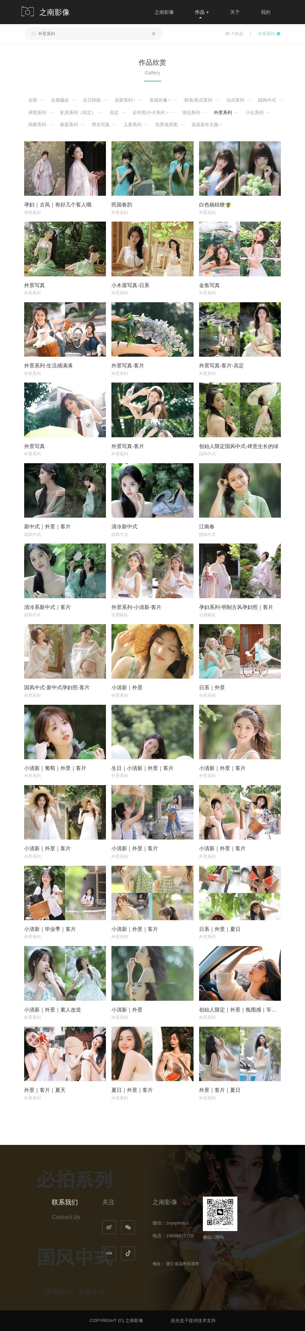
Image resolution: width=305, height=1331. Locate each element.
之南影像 (164, 12)
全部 (32, 100)
